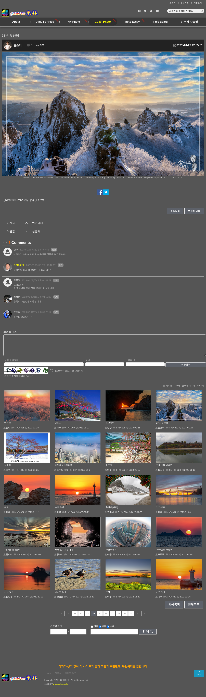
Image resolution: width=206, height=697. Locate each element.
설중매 (36, 231)
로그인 (172, 3)
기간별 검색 (56, 629)
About (16, 21)
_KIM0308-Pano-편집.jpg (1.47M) (24, 200)
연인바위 (37, 223)
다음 (137, 617)
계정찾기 (198, 3)
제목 (102, 630)
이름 (88, 364)
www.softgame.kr (60, 688)
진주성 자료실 (189, 21)
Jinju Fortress (45, 21)
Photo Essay (131, 21)
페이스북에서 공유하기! (100, 192)
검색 (146, 635)
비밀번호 (131, 364)
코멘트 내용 (10, 331)
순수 (16, 249)
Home (48, 676)
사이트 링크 (70, 676)
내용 (110, 630)
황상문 (17, 297)
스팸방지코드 (11, 364)
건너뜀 (62, 617)
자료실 (58, 676)
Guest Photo (103, 21)
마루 (59, 431)
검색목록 (175, 211)
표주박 (17, 312)
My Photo (74, 21)
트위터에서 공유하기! (106, 192)
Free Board (160, 21)
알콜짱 (17, 280)
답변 (54, 250)
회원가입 (185, 3)
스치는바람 (19, 265)
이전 (68, 617)
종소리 (18, 45)
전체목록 (195, 211)
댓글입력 (185, 368)
